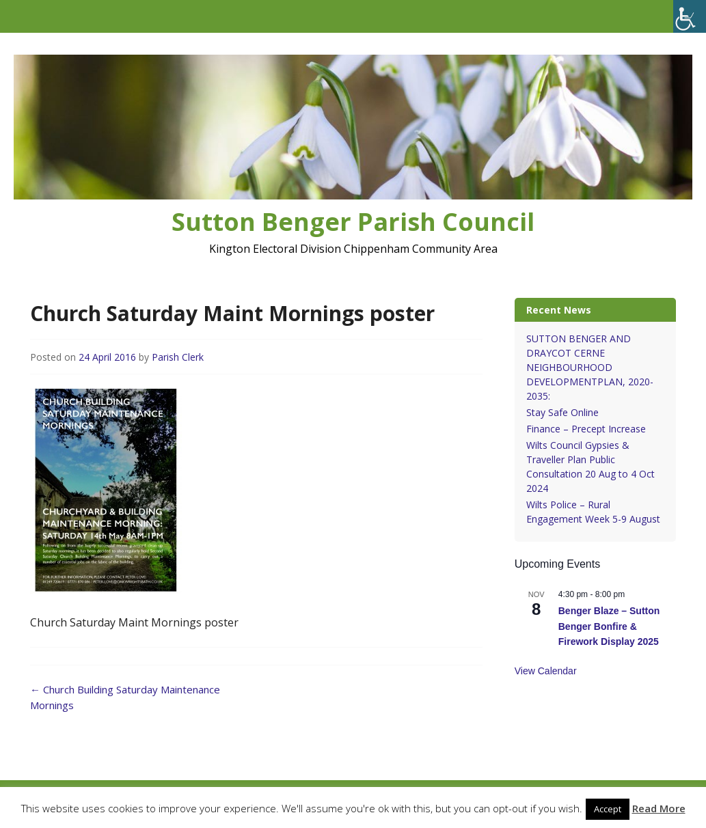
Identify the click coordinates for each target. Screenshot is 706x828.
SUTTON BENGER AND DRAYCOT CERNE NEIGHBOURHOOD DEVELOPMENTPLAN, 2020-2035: (589, 367)
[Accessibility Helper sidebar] (689, 16)
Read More (658, 808)
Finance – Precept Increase (586, 428)
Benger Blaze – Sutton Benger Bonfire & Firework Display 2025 (609, 626)
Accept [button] (607, 809)
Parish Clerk (178, 356)
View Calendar (546, 670)
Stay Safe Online (562, 412)
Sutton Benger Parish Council (353, 221)
